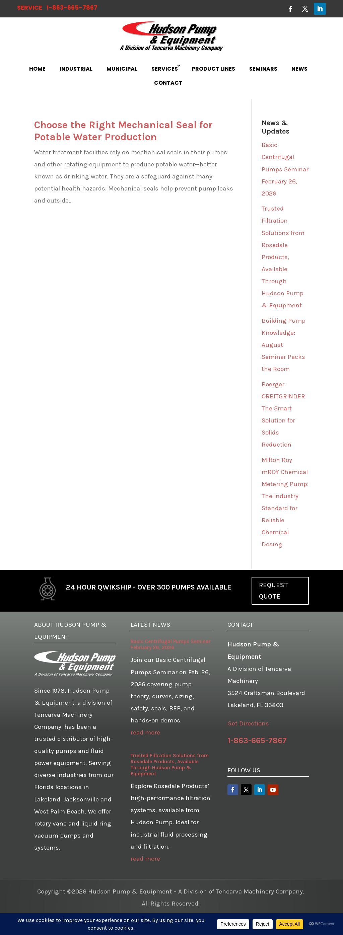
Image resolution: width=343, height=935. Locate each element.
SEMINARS (263, 69)
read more (145, 732)
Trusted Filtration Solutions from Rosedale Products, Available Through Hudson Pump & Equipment (283, 257)
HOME (37, 69)
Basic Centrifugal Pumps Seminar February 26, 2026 (285, 169)
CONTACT (168, 83)
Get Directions (248, 723)
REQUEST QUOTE (273, 590)
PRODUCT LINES (213, 69)
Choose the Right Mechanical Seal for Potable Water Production (123, 131)
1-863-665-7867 (71, 7)
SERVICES (164, 69)
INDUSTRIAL (76, 69)
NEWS (299, 69)
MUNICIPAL (122, 69)
